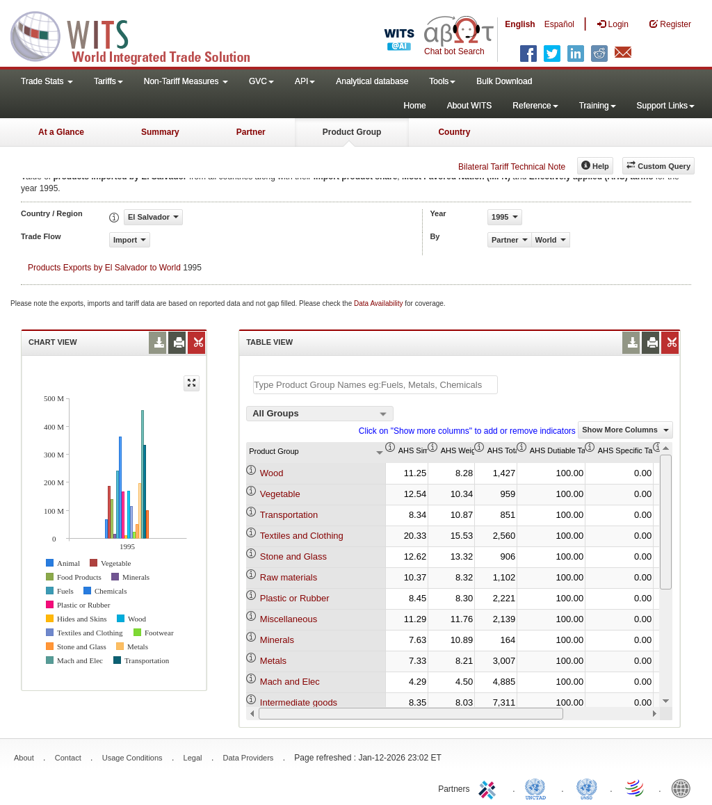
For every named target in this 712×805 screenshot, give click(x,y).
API (305, 81)
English (520, 24)
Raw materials (288, 577)
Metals (273, 661)
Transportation (289, 515)
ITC (489, 788)
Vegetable (280, 494)
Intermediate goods (298, 702)
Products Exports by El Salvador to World (104, 268)
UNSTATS (587, 788)
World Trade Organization (635, 788)
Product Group (352, 132)
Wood (272, 473)
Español (559, 24)
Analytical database (372, 81)
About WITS (469, 106)
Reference (535, 106)
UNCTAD (538, 788)
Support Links (666, 106)
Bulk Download (504, 81)
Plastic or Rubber (295, 598)
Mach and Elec (290, 681)
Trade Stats (47, 81)
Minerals (277, 640)
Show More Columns (625, 429)
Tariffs (108, 81)
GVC (261, 81)
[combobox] (320, 413)
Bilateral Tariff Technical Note (511, 167)
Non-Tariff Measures (186, 81)
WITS (139, 35)
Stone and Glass (293, 556)
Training (597, 106)
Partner (251, 132)
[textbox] (375, 384)
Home (415, 106)
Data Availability (379, 303)
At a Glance (61, 132)
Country (454, 132)
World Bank (684, 788)
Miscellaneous (288, 619)
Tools (442, 81)
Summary (160, 132)
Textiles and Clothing (301, 535)
